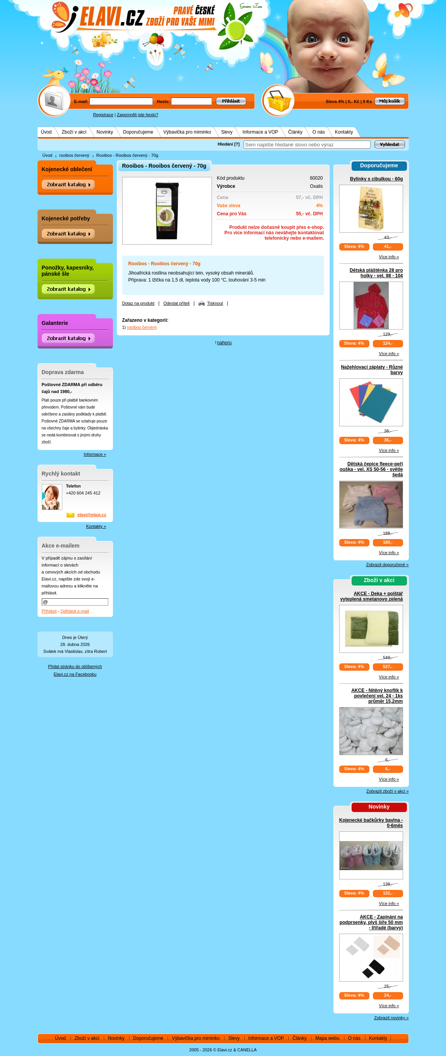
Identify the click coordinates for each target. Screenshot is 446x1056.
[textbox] (307, 145)
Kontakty (344, 132)
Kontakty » (96, 526)
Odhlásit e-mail (74, 611)
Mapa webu (327, 1038)
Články (295, 132)
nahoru (224, 342)
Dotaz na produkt (138, 303)
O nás (319, 132)
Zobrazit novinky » (391, 1017)
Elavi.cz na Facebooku (75, 674)
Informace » (95, 454)
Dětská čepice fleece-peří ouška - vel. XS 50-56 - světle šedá (371, 469)
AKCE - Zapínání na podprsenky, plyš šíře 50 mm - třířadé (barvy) (371, 922)
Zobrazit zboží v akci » (387, 791)
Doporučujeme (138, 132)
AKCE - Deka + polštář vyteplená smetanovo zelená (371, 596)
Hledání (225, 144)
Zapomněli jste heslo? (137, 114)
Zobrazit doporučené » (387, 564)
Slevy (226, 132)
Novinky (105, 132)
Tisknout (215, 303)
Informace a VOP (260, 132)
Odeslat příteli (176, 303)
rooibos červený (74, 155)
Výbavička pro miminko (187, 132)
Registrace (103, 114)
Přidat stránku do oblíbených (75, 666)
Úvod (46, 132)
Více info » (389, 256)
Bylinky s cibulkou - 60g (376, 179)
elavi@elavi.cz (91, 514)
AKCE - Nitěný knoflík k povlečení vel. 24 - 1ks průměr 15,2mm (377, 696)
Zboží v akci (74, 132)
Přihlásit (49, 611)
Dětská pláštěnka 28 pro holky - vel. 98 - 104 (376, 273)
